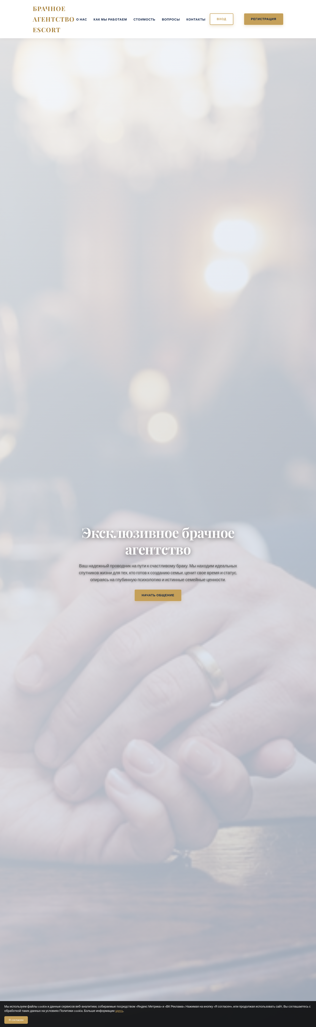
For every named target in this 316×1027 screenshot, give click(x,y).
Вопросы (171, 19)
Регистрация (263, 19)
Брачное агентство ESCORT (54, 19)
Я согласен (16, 1020)
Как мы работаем (110, 19)
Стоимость (144, 19)
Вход (221, 19)
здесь (119, 1011)
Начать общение (158, 595)
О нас (81, 19)
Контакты (196, 19)
